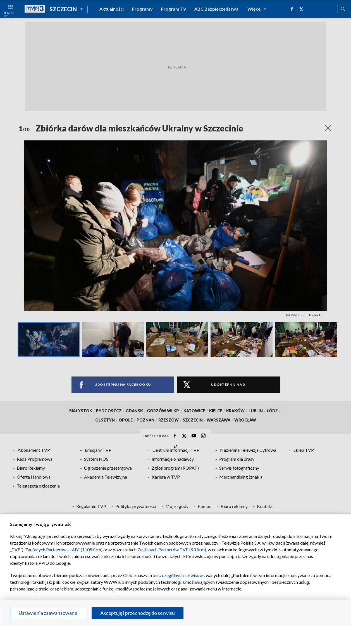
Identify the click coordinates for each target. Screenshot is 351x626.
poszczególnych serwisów (178, 575)
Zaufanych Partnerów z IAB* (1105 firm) (63, 549)
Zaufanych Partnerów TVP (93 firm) (171, 549)
